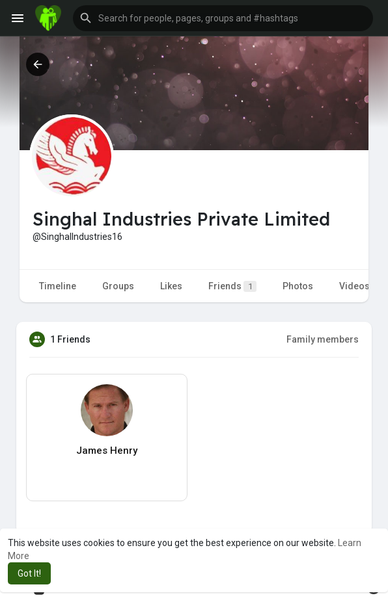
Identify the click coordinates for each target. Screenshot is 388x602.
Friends (232, 286)
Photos (298, 286)
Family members (322, 339)
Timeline (57, 286)
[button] (223, 18)
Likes (171, 286)
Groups (118, 286)
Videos (354, 286)
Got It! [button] (29, 573)
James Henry (106, 450)
